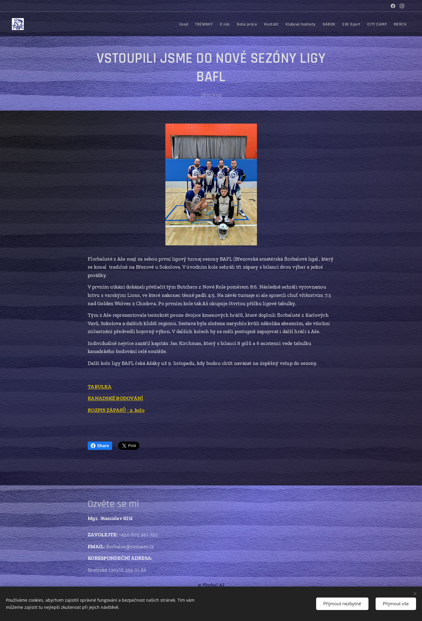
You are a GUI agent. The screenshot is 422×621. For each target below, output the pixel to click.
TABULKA (100, 387)
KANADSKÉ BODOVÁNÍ (115, 398)
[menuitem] (302, 24)
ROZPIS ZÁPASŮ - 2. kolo (116, 410)
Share (100, 445)
